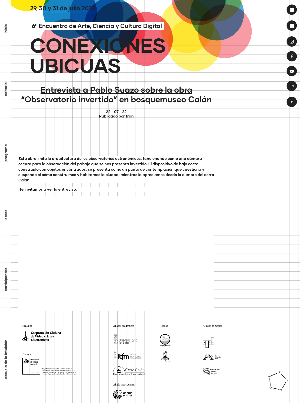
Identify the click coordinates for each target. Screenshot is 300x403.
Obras (5, 215)
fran (130, 116)
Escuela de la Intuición (5, 359)
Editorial (5, 89)
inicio (5, 28)
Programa (5, 153)
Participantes (5, 280)
